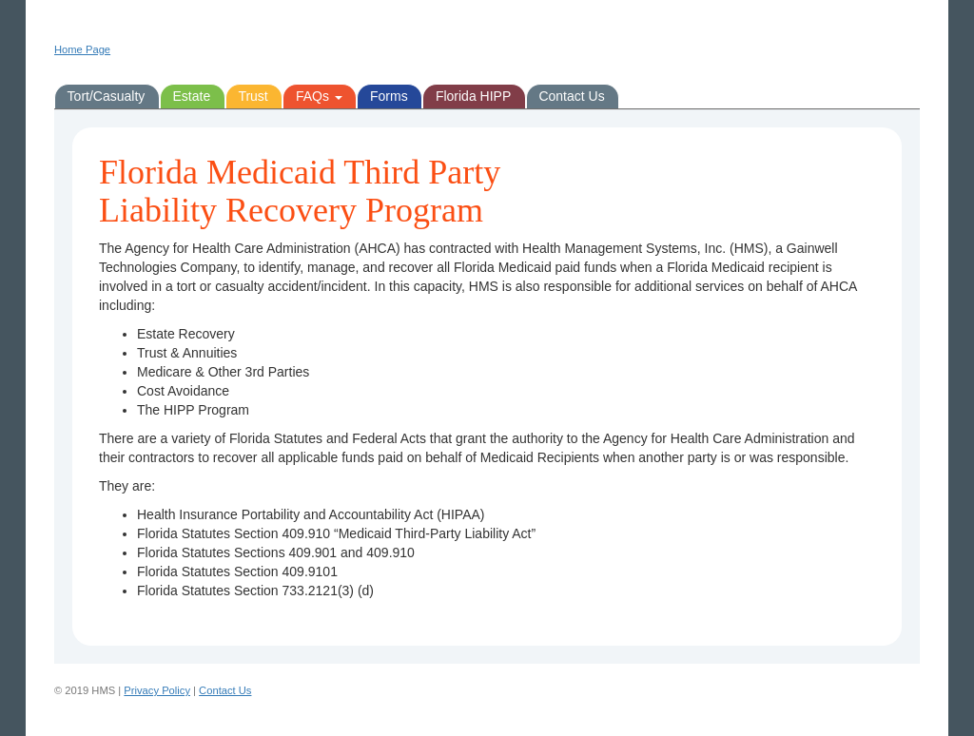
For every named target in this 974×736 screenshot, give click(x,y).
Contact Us (571, 96)
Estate (191, 96)
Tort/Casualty (107, 96)
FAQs (319, 96)
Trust (252, 96)
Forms (389, 96)
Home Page (82, 49)
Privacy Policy (157, 690)
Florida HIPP (473, 96)
